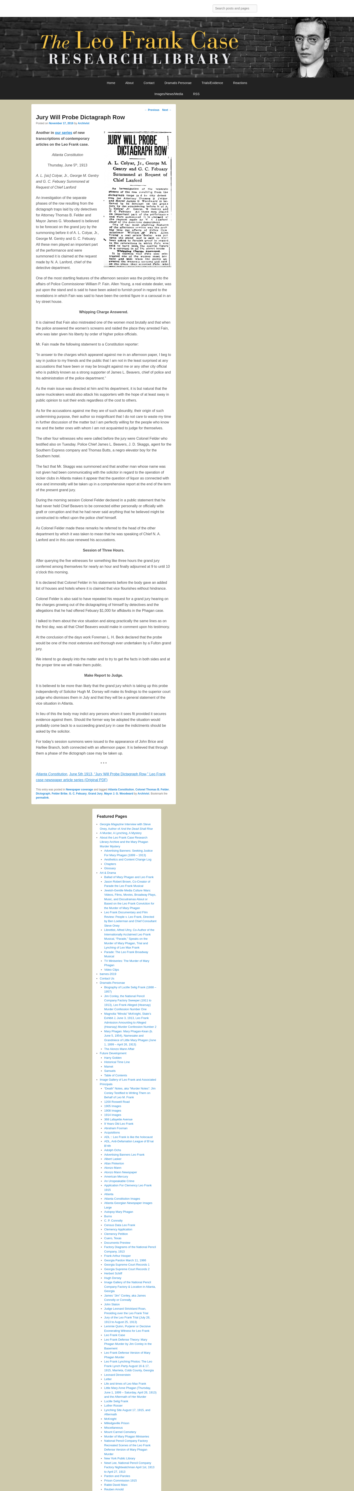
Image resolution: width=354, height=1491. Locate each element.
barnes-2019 (108, 974)
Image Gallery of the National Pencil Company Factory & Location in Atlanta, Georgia (130, 1287)
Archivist (83, 123)
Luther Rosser (113, 1405)
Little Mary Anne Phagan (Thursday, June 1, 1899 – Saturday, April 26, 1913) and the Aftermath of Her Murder (130, 1392)
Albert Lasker (113, 1159)
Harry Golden (113, 1057)
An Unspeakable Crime (119, 1181)
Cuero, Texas (112, 1238)
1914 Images (112, 1115)
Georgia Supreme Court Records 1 (127, 1264)
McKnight (110, 1419)
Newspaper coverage (79, 789)
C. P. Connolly (113, 1220)
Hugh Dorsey (112, 1278)
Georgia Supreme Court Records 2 (127, 1269)
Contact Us (107, 978)
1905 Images (112, 1106)
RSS (196, 94)
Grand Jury (95, 793)
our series (63, 133)
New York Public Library (119, 1458)
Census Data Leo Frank (119, 1225)
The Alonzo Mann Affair (119, 1049)
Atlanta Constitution (121, 789)
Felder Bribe (60, 793)
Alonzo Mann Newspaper (120, 1172)
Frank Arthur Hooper (117, 1255)
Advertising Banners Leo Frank (124, 1154)
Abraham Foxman (116, 1128)
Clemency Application (118, 1229)
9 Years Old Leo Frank (118, 1123)
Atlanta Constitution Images (122, 1198)
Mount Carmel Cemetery (120, 1432)
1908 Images (112, 1110)
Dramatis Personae (178, 83)
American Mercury (116, 1176)
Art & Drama (108, 872)
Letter (108, 1379)
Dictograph (43, 793)
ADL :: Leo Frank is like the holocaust (128, 1137)
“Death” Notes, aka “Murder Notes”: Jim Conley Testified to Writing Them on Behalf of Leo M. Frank (130, 1093)
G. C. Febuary (78, 793)
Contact (149, 83)
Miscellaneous (113, 1427)
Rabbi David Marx (116, 1484)
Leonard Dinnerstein (117, 1374)
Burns (108, 1216)
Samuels (110, 1071)
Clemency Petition (116, 1234)
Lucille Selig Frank (116, 1401)
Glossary (110, 868)
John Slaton (112, 1304)
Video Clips (111, 969)
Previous (151, 110)
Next (166, 110)
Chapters (110, 864)
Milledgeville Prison (116, 1423)
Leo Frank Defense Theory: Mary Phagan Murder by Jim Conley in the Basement (128, 1344)
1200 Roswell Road (117, 1101)
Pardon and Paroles (117, 1476)
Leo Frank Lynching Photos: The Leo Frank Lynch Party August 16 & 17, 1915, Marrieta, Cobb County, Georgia (129, 1366)
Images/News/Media (168, 94)
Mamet (108, 1066)
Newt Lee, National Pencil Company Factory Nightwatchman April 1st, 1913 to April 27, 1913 (129, 1467)
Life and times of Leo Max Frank (125, 1383)
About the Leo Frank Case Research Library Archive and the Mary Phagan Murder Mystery (124, 842)
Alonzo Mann (112, 1167)
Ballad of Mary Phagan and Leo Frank (129, 877)
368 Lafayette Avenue (118, 1119)
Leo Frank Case (114, 1335)
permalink (42, 797)
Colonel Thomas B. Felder (152, 789)
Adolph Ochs (112, 1150)
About (129, 83)
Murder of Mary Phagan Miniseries (126, 1436)
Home (111, 83)
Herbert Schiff (113, 1273)
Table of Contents (115, 1075)
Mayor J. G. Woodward (118, 793)
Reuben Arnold (114, 1489)
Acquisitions (112, 1132)
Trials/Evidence (212, 83)
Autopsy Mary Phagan (118, 1211)
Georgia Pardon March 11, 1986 (125, 1260)
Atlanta (108, 1194)
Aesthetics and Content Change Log (127, 859)
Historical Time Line (117, 1062)
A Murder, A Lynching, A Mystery (121, 833)
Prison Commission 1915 (120, 1480)
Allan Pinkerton (114, 1163)
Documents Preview (117, 1242)
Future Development (113, 1053)
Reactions (240, 83)
